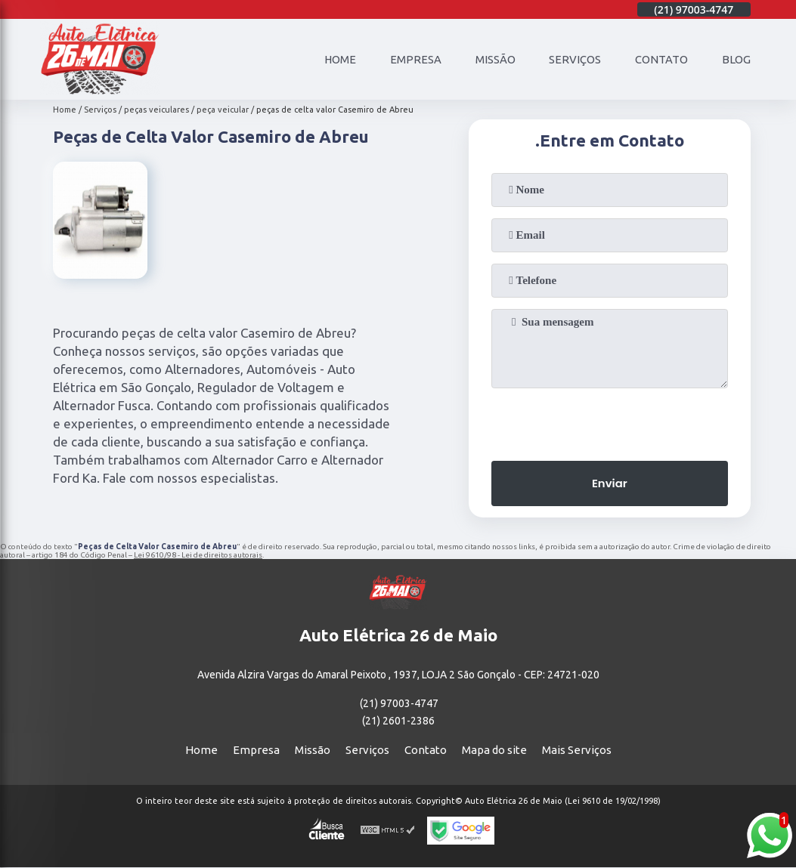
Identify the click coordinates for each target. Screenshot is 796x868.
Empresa (415, 59)
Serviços (575, 59)
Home (339, 59)
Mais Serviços (577, 750)
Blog (736, 59)
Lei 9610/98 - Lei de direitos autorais (198, 555)
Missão (495, 59)
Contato (661, 59)
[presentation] (609, 420)
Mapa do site (494, 750)
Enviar (609, 484)
